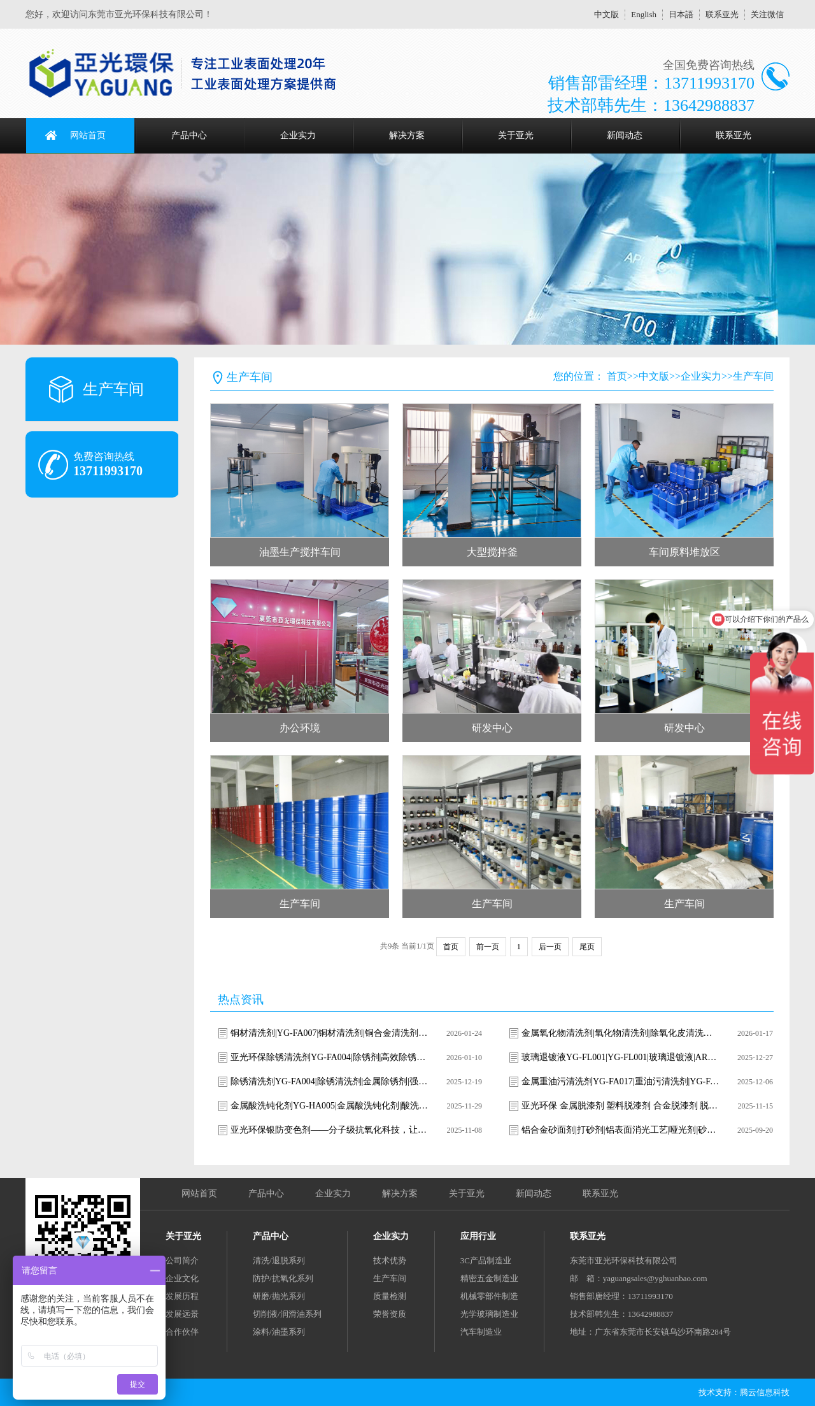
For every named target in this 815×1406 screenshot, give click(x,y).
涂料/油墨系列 (279, 1332)
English (643, 14)
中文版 (606, 14)
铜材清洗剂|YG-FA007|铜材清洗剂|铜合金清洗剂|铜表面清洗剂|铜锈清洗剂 (329, 1033)
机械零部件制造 (489, 1296)
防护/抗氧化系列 (283, 1278)
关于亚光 (516, 135)
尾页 (587, 946)
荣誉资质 (389, 1314)
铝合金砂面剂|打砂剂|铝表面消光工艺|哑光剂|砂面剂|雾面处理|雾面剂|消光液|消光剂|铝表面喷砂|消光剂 (620, 1130)
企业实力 (298, 135)
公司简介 (182, 1260)
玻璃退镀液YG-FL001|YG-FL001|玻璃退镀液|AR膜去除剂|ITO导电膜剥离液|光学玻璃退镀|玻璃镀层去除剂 (620, 1057)
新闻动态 (624, 135)
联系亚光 (722, 14)
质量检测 (389, 1296)
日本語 (681, 14)
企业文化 (182, 1278)
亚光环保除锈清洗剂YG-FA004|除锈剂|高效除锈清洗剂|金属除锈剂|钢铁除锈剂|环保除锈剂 (329, 1057)
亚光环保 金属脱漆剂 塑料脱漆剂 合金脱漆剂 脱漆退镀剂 (620, 1105)
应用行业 (478, 1236)
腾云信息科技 (765, 1392)
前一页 (487, 946)
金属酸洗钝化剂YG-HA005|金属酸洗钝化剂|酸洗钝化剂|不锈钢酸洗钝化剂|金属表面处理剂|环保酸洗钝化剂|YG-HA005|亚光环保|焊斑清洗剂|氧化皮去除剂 (329, 1105)
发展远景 (182, 1314)
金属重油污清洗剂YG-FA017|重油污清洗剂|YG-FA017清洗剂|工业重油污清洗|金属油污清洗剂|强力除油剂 (620, 1081)
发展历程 (182, 1296)
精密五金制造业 (489, 1278)
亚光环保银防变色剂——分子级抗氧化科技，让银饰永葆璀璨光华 (329, 1130)
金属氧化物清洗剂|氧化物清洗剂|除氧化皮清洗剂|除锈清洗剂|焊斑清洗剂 (620, 1033)
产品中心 (189, 135)
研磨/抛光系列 (279, 1296)
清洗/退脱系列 (279, 1260)
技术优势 (389, 1260)
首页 (617, 376)
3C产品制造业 (485, 1260)
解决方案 (407, 135)
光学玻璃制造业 (489, 1314)
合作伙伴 (182, 1332)
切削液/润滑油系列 (287, 1314)
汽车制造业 (481, 1332)
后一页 (550, 946)
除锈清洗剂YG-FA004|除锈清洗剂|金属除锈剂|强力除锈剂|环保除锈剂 (329, 1081)
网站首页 (88, 135)
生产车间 (753, 376)
